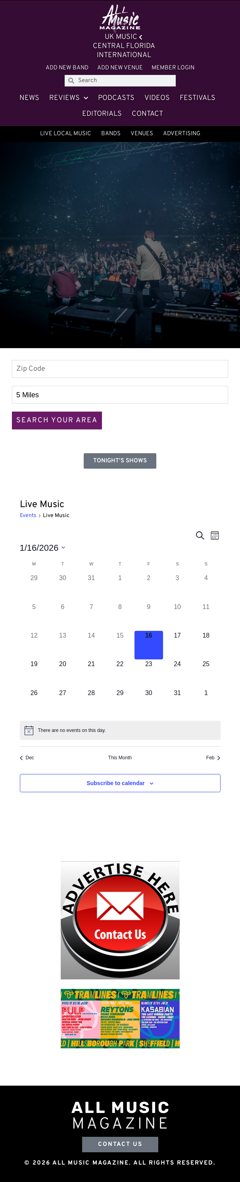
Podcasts (116, 98)
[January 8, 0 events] (120, 616)
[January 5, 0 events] (34, 616)
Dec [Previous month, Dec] (27, 758)
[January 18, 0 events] (206, 645)
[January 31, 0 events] (177, 702)
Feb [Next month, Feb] (213, 758)
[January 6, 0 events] (62, 616)
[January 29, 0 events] (120, 702)
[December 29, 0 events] (34, 587)
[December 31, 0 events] (91, 587)
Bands (111, 134)
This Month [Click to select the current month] (120, 758)
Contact (147, 114)
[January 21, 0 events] (91, 673)
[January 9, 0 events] (148, 616)
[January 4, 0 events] (206, 587)
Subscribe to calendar (115, 783)
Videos (157, 98)
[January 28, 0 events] (91, 702)
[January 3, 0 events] (177, 587)
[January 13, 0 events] (62, 645)
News (29, 98)
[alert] (120, 730)
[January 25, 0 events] (206, 673)
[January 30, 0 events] (148, 702)
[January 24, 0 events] (177, 673)
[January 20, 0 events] (62, 673)
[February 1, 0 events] (206, 702)
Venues (142, 134)
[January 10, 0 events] (177, 616)
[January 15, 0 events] (120, 645)
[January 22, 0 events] (120, 673)
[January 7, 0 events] (91, 616)
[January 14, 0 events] (91, 645)
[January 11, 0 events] (206, 616)
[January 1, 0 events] (120, 587)
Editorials (102, 114)
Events (28, 515)
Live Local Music (65, 134)
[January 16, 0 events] (148, 645)
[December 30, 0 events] (62, 587)
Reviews (68, 98)
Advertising (181, 134)
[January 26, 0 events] (34, 702)
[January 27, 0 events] (62, 702)
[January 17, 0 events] (177, 645)
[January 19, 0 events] (34, 673)
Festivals (197, 98)
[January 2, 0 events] (148, 587)
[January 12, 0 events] (34, 645)
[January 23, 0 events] (148, 673)
